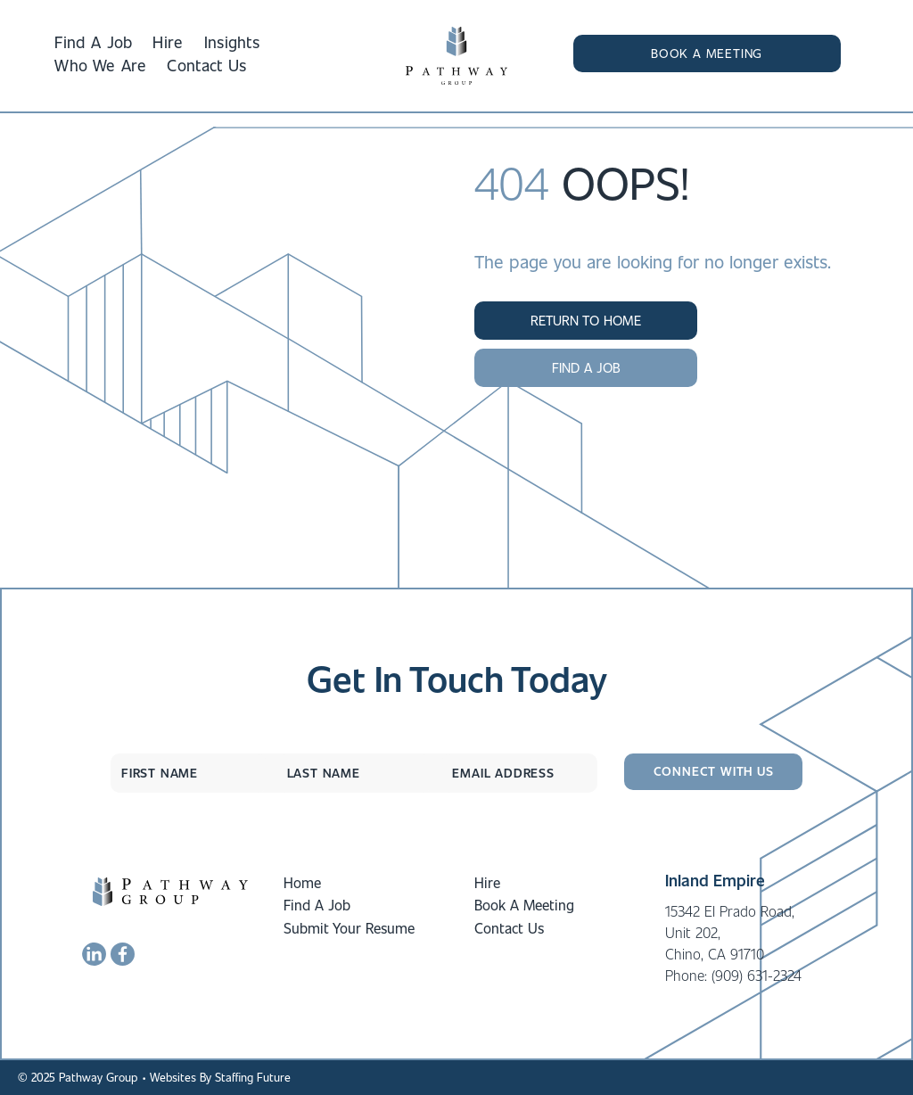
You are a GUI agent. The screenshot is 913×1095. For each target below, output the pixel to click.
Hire (487, 882)
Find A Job (317, 904)
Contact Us (509, 927)
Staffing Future (253, 1076)
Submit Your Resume (349, 927)
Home (302, 882)
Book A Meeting (524, 904)
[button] (707, 53)
